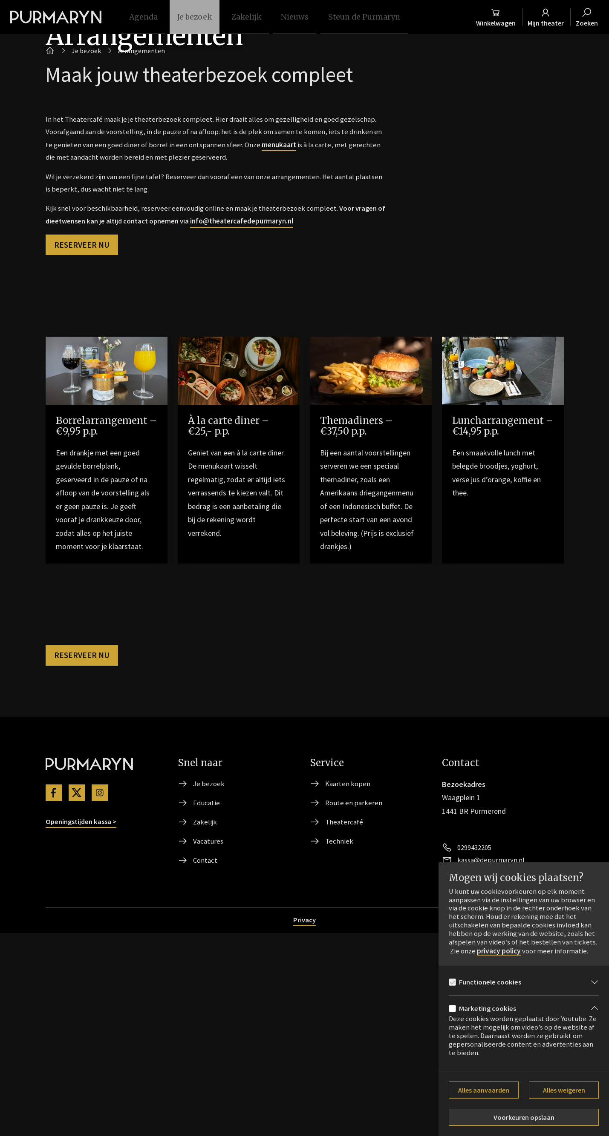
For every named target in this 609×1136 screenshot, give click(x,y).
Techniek (339, 1042)
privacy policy (527, 939)
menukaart (348, 330)
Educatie (207, 1002)
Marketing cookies (489, 1008)
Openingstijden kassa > (84, 1021)
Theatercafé (345, 1022)
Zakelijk (205, 1022)
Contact (206, 1062)
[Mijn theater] (543, 17)
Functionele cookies (492, 980)
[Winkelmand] (487, 17)
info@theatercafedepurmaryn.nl (292, 412)
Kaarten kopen (348, 982)
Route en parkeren (354, 1002)
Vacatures (209, 1042)
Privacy (305, 1122)
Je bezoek (209, 982)
